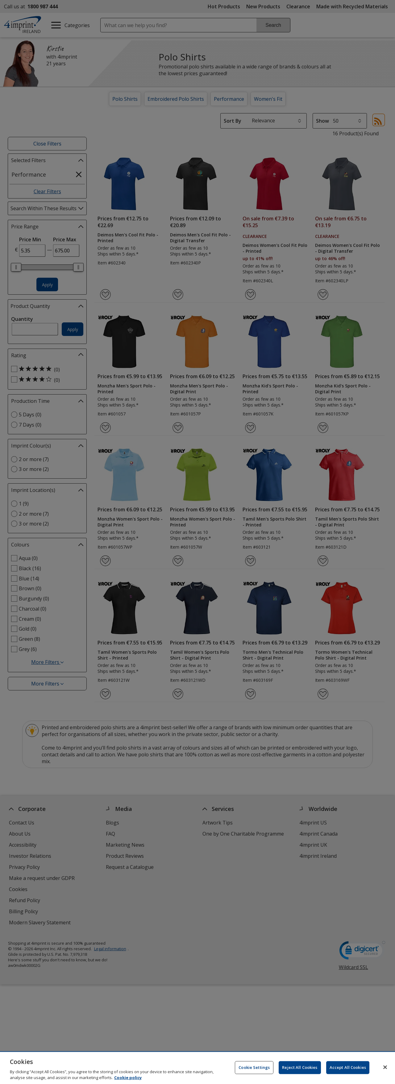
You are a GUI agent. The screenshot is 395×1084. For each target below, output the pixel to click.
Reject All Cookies (299, 1067)
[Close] (385, 1067)
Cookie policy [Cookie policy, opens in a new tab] (128, 1077)
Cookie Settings (254, 1067)
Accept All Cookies (348, 1067)
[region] (197, 1068)
